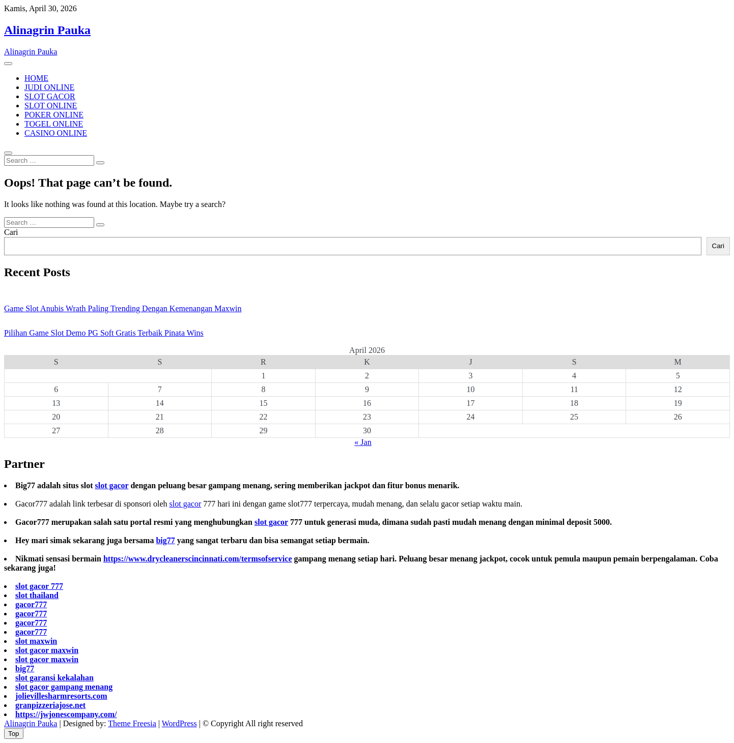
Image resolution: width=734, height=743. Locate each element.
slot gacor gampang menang (63, 686)
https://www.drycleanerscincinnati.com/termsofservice (197, 558)
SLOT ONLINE (50, 105)
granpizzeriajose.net (50, 705)
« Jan (362, 442)
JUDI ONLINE (49, 87)
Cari (11, 232)
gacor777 (31, 604)
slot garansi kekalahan (54, 677)
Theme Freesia (132, 723)
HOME (36, 78)
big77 (165, 540)
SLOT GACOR (49, 96)
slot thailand (37, 595)
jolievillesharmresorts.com (61, 696)
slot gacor (111, 485)
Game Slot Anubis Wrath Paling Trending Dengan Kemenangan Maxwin (123, 308)
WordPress (179, 723)
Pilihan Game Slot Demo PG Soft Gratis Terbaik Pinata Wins (104, 333)
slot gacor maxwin (46, 650)
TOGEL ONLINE (53, 124)
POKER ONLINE (53, 114)
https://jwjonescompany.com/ (66, 714)
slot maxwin (36, 641)
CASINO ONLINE (55, 133)
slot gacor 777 (39, 586)
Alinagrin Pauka (47, 30)
